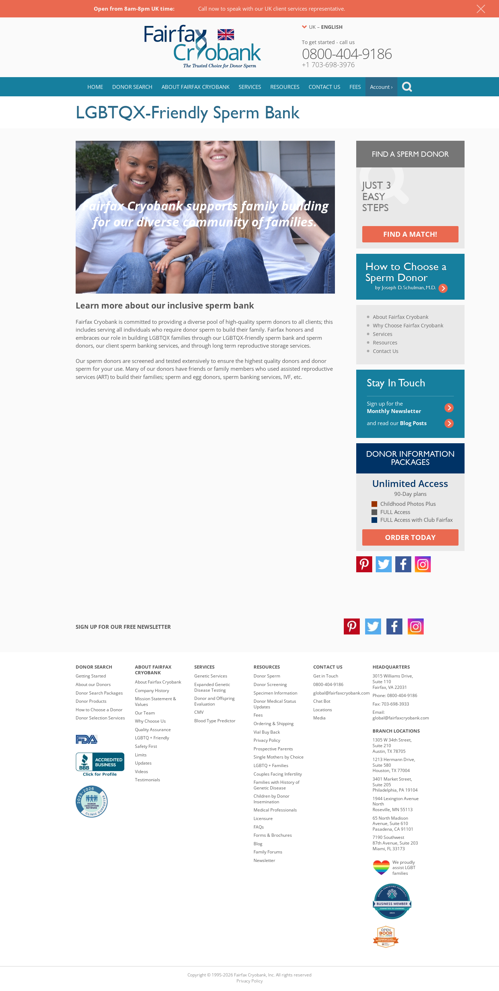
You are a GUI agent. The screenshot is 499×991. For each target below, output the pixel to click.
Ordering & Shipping (274, 724)
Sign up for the (394, 407)
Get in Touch (325, 676)
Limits (141, 755)
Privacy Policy (267, 740)
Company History (152, 690)
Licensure (263, 818)
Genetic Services (210, 676)
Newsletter (264, 860)
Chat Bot (321, 701)
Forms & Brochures (273, 835)
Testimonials (147, 780)
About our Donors (93, 684)
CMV (199, 712)
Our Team (145, 713)
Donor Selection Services (100, 718)
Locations (322, 710)
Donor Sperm (267, 676)
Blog (258, 844)
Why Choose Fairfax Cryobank (408, 325)
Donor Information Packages (410, 458)
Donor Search (132, 86)
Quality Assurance (153, 730)
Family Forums (268, 852)
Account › (381, 86)
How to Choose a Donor (99, 710)
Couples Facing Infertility (278, 774)
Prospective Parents (273, 749)
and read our (397, 423)
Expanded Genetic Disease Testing (212, 687)
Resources (284, 86)
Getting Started (91, 676)
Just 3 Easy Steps (376, 197)
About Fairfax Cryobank (195, 86)
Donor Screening (270, 684)
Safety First (146, 746)
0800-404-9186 (328, 684)
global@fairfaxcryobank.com (341, 693)
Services (250, 86)
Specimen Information (275, 693)
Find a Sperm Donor (410, 154)
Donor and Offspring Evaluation (214, 701)
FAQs (259, 827)
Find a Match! (410, 234)
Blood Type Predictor (214, 721)
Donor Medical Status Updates (275, 704)
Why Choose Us (150, 721)
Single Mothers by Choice (279, 757)
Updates (143, 763)
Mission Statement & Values (155, 701)
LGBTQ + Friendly (152, 738)
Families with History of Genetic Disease (276, 785)
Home (95, 86)
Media (319, 718)
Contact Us (324, 86)
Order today (410, 537)
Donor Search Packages (99, 693)
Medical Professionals (275, 810)
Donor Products (91, 701)
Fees (355, 86)
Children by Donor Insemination (271, 799)
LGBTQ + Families (271, 765)
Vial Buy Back (267, 732)
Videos (141, 771)
